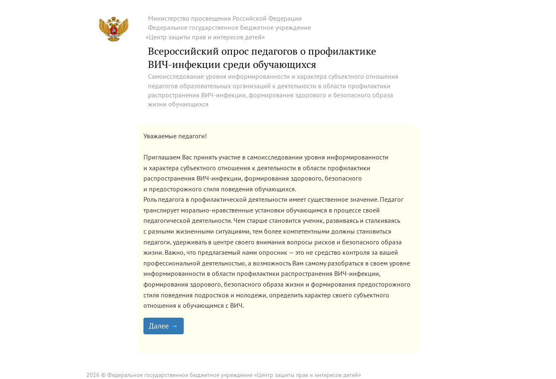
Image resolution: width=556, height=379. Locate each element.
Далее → (163, 326)
